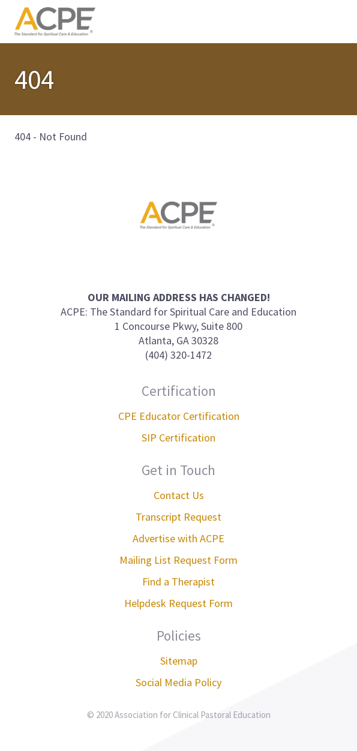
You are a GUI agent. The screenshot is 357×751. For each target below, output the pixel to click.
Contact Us (179, 495)
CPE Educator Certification (178, 416)
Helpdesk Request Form (178, 603)
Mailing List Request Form (178, 560)
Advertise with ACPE (178, 538)
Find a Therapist (178, 581)
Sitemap (178, 661)
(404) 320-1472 (178, 355)
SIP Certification (178, 437)
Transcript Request (178, 517)
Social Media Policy (178, 682)
